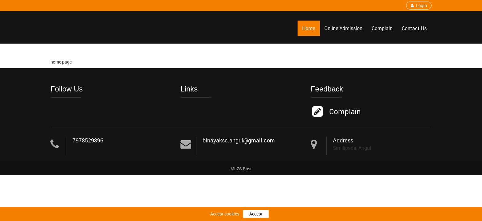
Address (343, 140)
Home (308, 28)
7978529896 (88, 140)
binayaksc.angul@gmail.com (239, 140)
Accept (256, 214)
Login (419, 5)
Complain (382, 28)
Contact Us (414, 28)
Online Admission (343, 28)
